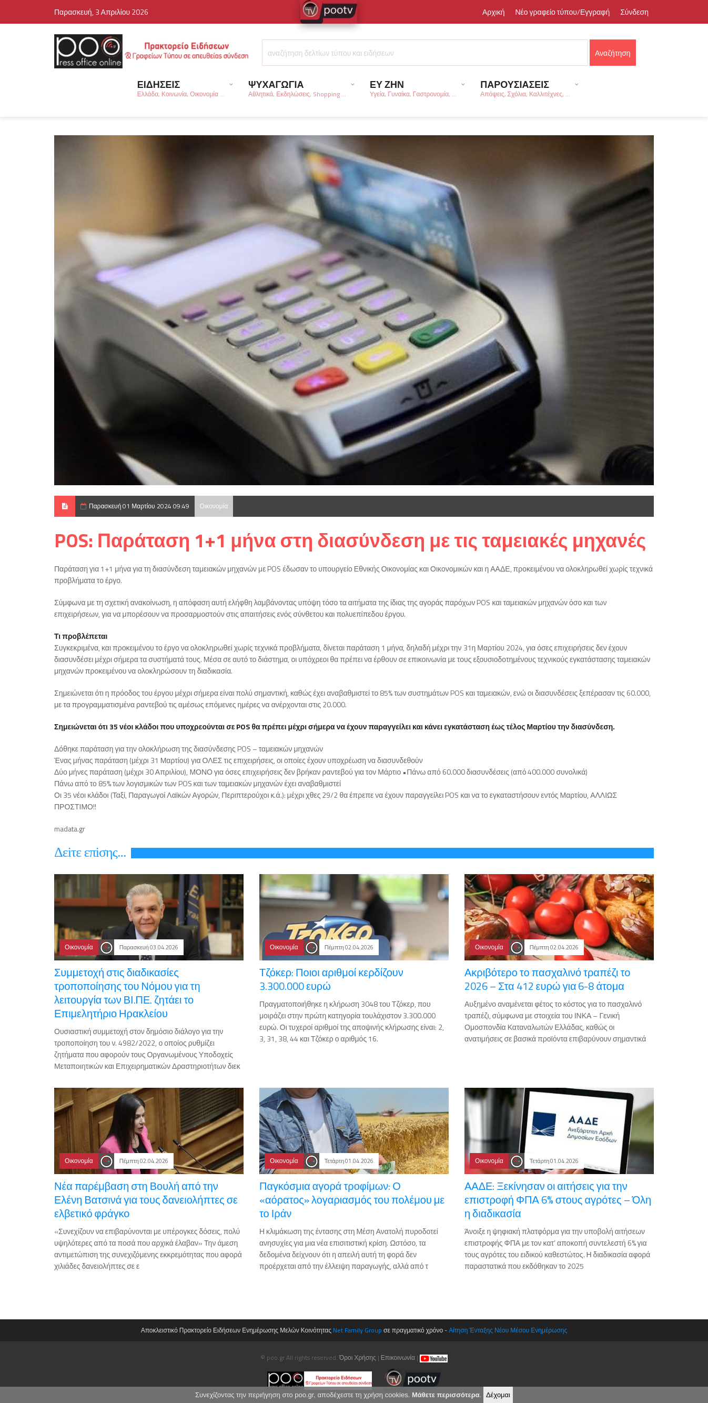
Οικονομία (214, 506)
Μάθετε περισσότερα (446, 1397)
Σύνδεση (634, 11)
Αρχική (493, 11)
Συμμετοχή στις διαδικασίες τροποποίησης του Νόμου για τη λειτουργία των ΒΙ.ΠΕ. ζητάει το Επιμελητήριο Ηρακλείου (127, 992)
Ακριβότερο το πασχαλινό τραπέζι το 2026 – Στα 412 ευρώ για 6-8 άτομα (547, 979)
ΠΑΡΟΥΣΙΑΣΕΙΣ (525, 88)
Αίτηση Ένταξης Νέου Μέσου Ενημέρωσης (508, 1330)
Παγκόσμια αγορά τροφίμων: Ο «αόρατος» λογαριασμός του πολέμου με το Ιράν (351, 1199)
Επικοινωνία (398, 1357)
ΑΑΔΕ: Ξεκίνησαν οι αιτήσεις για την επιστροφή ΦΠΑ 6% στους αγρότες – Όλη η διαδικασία (557, 1199)
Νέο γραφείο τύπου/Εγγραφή (562, 11)
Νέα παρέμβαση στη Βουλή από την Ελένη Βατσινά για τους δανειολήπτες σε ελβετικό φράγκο (146, 1199)
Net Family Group (357, 1330)
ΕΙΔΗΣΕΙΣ (181, 88)
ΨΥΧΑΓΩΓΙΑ (297, 88)
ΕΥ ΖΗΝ (413, 88)
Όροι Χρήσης (357, 1357)
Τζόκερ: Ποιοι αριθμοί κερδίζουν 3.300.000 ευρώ (331, 979)
